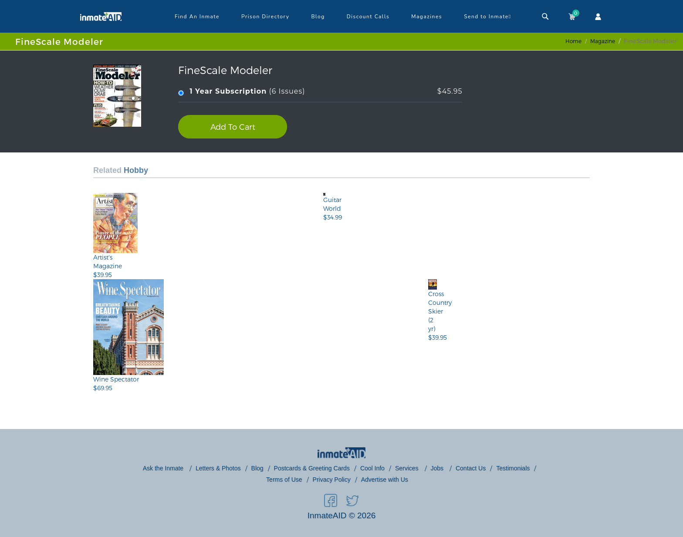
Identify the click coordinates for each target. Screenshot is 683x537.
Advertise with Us (384, 479)
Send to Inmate (487, 16)
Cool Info (372, 468)
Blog (318, 16)
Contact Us (471, 468)
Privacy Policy (332, 479)
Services (407, 468)
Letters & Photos (218, 468)
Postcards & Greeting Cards (312, 468)
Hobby (136, 170)
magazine (602, 41)
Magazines (426, 16)
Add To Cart (232, 126)
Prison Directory (265, 16)
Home (573, 41)
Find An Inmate (197, 16)
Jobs (438, 468)
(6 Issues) (320, 92)
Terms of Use (284, 479)
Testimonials (513, 468)
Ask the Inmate (164, 468)
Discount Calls (368, 16)
